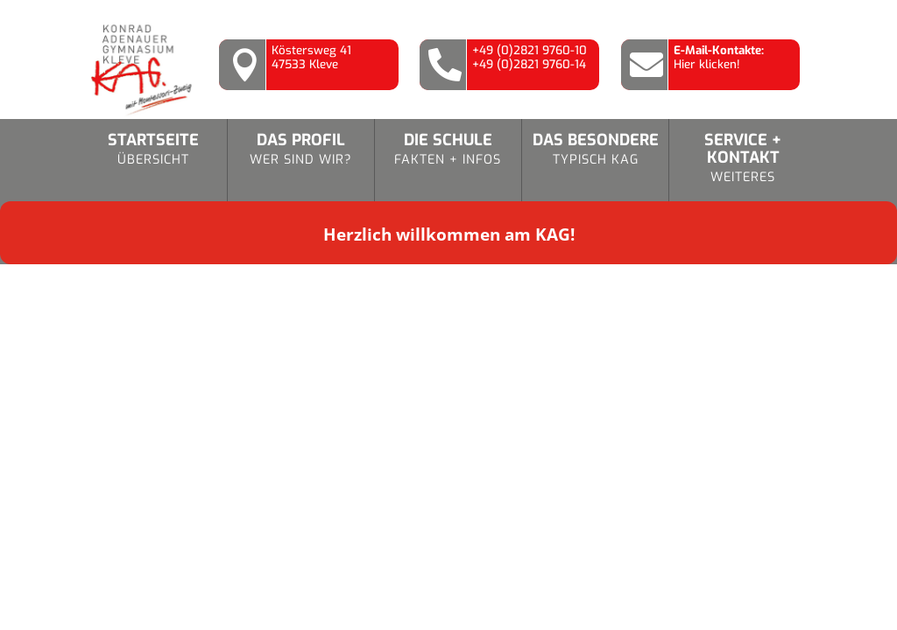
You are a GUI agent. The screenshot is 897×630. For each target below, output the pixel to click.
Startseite (153, 150)
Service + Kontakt (742, 159)
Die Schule (448, 150)
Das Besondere (595, 150)
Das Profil (301, 150)
